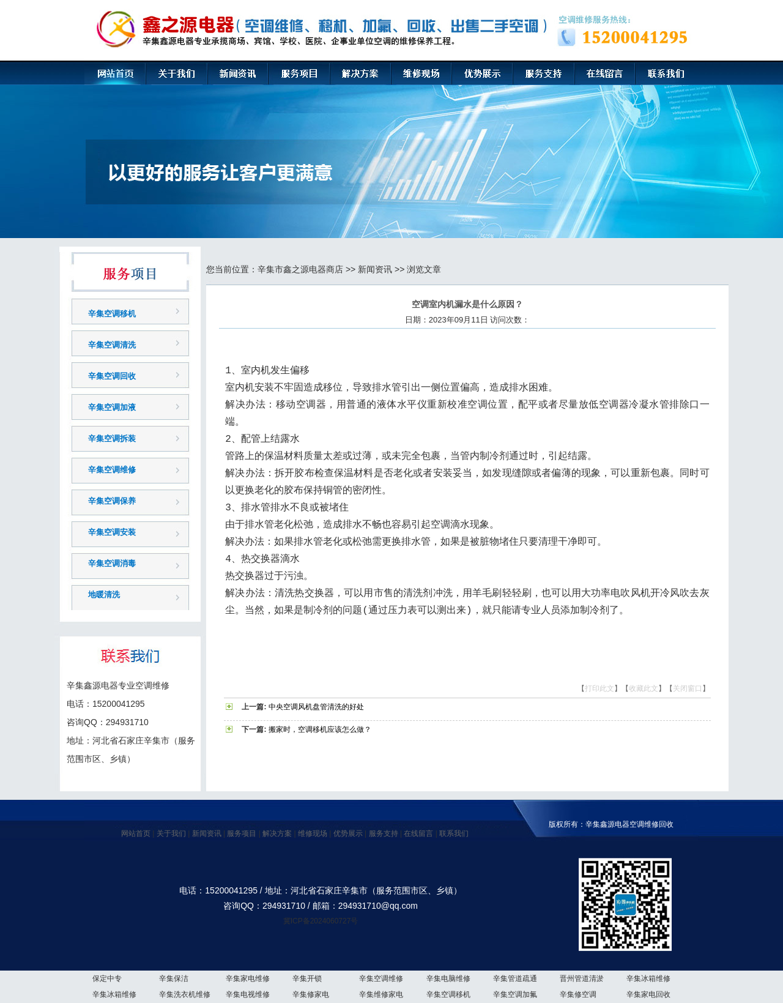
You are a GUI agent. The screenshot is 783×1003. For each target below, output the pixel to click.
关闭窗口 (687, 688)
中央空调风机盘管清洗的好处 (316, 707)
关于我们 (171, 833)
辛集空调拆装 (112, 438)
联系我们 (454, 833)
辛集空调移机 (112, 313)
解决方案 (277, 833)
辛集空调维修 (112, 469)
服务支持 (383, 833)
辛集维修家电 (381, 994)
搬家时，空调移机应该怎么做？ (320, 729)
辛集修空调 (578, 994)
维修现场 (312, 833)
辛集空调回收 (112, 376)
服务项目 (241, 833)
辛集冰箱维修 (648, 978)
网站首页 (135, 833)
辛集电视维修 (248, 994)
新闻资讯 (375, 269)
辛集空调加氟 (515, 994)
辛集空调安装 (112, 532)
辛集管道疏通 (515, 978)
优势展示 (348, 833)
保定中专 (107, 978)
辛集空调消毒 (112, 563)
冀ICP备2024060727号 (320, 921)
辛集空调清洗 (112, 344)
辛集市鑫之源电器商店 (300, 269)
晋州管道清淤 (582, 978)
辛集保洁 (173, 978)
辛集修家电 (310, 994)
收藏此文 (643, 688)
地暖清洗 (104, 594)
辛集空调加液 (112, 407)
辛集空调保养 (112, 500)
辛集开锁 (307, 978)
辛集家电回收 (648, 994)
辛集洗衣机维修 (184, 994)
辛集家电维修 (248, 978)
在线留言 (418, 833)
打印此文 (599, 688)
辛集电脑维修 (448, 978)
